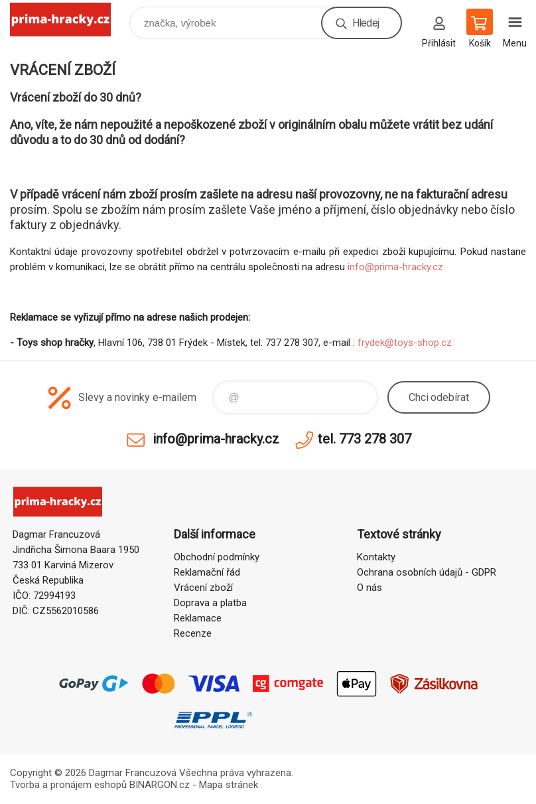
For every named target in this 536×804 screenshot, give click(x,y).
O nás (369, 588)
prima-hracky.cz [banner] (68, 19)
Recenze (193, 633)
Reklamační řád (207, 572)
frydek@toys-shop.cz (405, 343)
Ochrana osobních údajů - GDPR (426, 572)
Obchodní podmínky (216, 557)
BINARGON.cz (159, 785)
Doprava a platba (210, 603)
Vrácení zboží (203, 588)
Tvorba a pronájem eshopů (68, 785)
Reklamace (198, 618)
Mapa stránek (228, 785)
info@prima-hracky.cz (395, 267)
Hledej (365, 23)
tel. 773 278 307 (364, 439)
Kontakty (376, 557)
